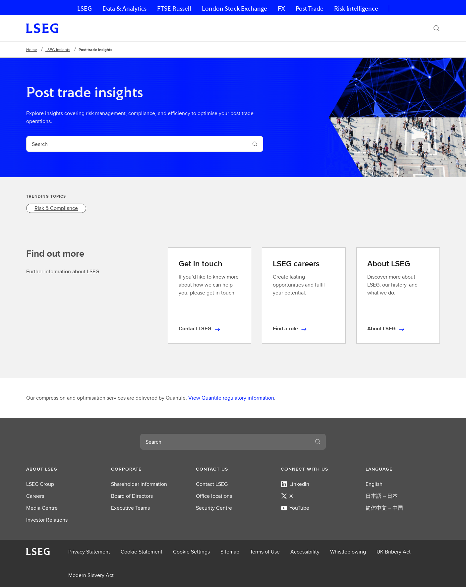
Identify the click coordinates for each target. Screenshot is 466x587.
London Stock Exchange (234, 8)
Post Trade (309, 8)
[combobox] (137, 144)
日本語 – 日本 (382, 496)
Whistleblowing (348, 551)
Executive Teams (130, 508)
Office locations (214, 496)
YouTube (295, 508)
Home (31, 49)
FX (281, 8)
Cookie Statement (141, 551)
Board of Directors (132, 496)
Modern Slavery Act (91, 575)
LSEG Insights (57, 49)
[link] (56, 208)
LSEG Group (40, 484)
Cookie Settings (191, 551)
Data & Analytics (124, 8)
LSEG (84, 8)
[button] (63, 469)
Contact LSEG (212, 484)
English (374, 484)
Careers (35, 496)
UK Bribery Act (394, 551)
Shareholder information (139, 484)
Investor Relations (47, 520)
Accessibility (305, 551)
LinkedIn (295, 484)
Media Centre (42, 508)
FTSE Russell (174, 8)
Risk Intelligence (356, 8)
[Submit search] (255, 144)
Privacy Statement (89, 551)
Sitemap (229, 551)
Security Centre (214, 508)
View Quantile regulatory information (231, 398)
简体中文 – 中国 (384, 508)
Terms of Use (265, 551)
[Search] (436, 28)
